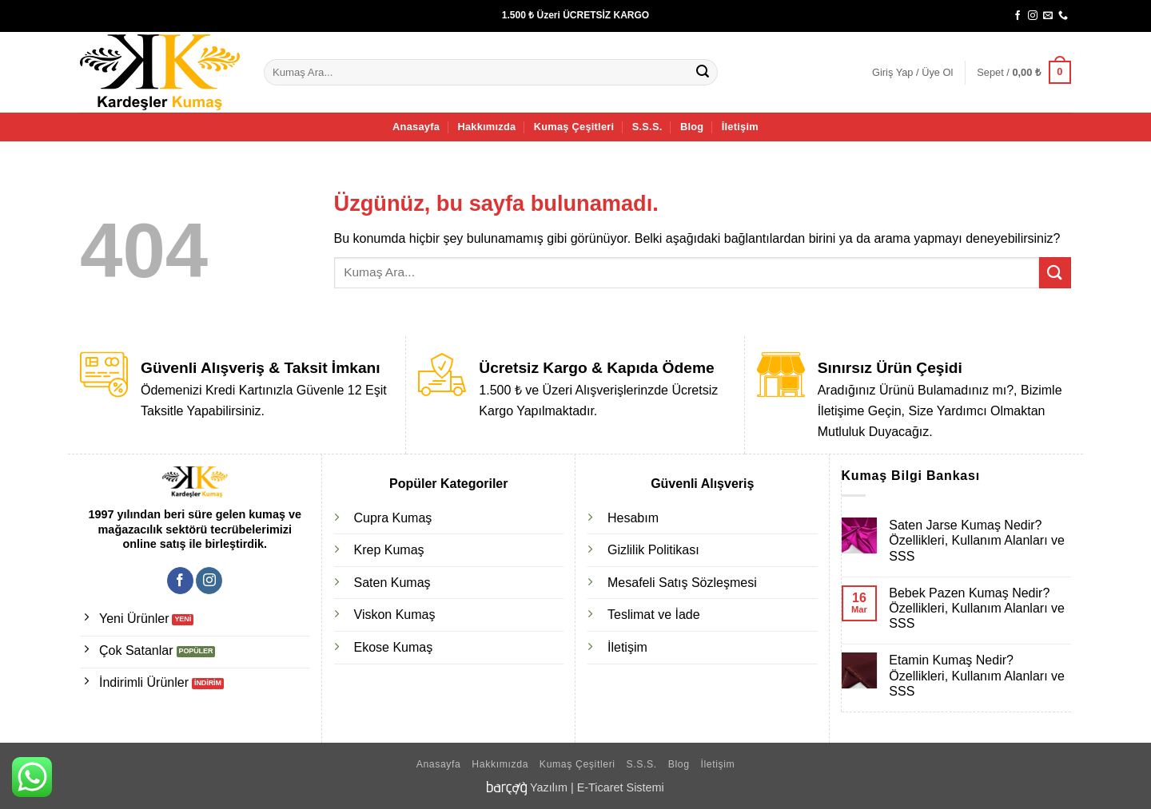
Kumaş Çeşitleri (574, 127)
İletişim (740, 127)
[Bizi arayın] (1063, 16)
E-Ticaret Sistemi (620, 787)
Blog (691, 127)
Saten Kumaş (392, 582)
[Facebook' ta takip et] (1017, 16)
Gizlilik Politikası (653, 550)
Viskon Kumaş (395, 614)
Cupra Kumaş (393, 518)
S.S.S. (647, 127)
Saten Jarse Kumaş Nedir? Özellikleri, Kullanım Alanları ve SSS (977, 540)
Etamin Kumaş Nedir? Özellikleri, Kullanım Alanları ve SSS (977, 675)
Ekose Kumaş (393, 647)
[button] (912, 72)
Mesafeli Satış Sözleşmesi (682, 582)
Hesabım (633, 518)
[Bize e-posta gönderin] (1048, 16)
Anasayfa (416, 127)
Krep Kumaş (389, 550)
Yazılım (549, 787)
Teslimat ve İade (653, 614)
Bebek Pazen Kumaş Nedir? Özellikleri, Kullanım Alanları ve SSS (977, 608)
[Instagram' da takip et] (1032, 16)
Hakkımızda (486, 127)
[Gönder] (703, 72)
